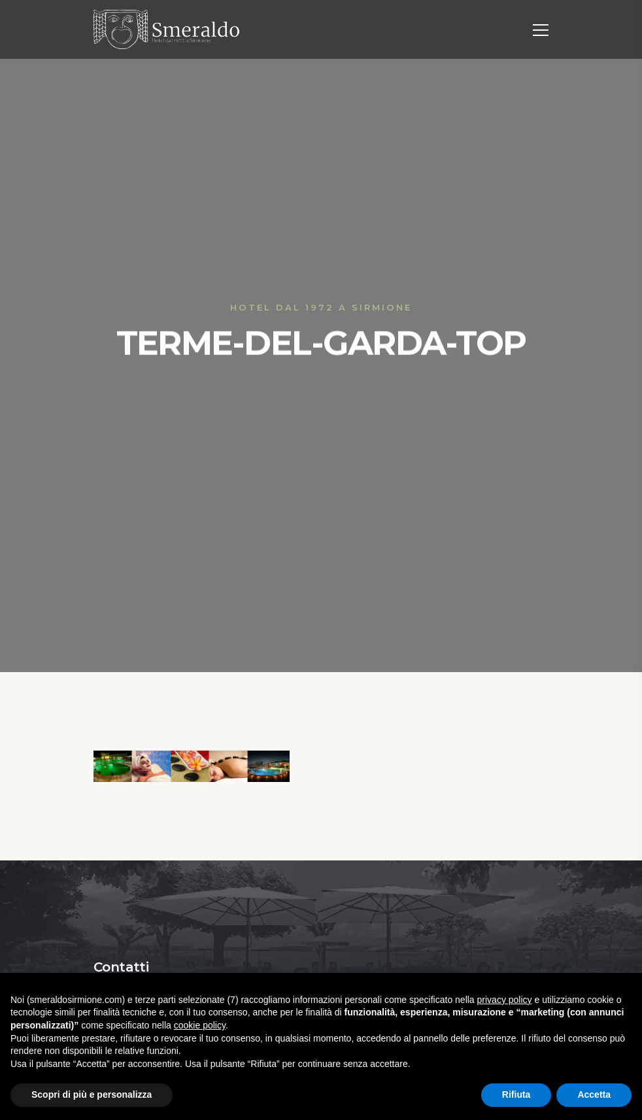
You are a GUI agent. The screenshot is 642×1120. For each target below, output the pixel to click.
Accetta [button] (594, 1094)
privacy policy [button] (504, 999)
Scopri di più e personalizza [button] (91, 1094)
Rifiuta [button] (516, 1094)
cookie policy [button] (200, 1025)
